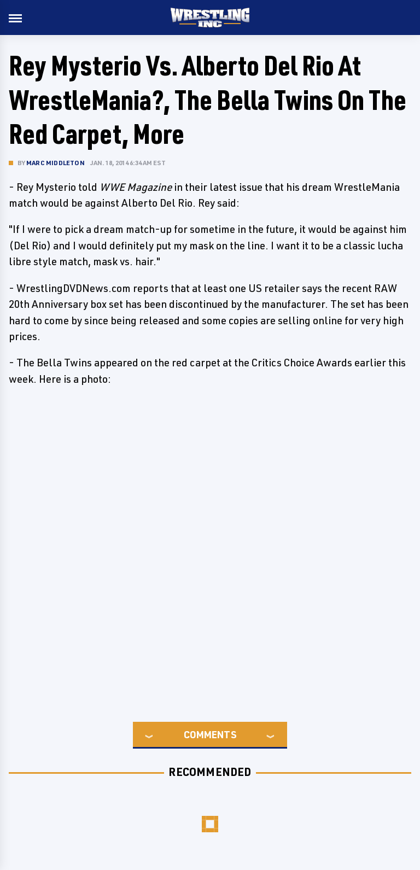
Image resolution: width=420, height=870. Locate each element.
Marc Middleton (55, 163)
